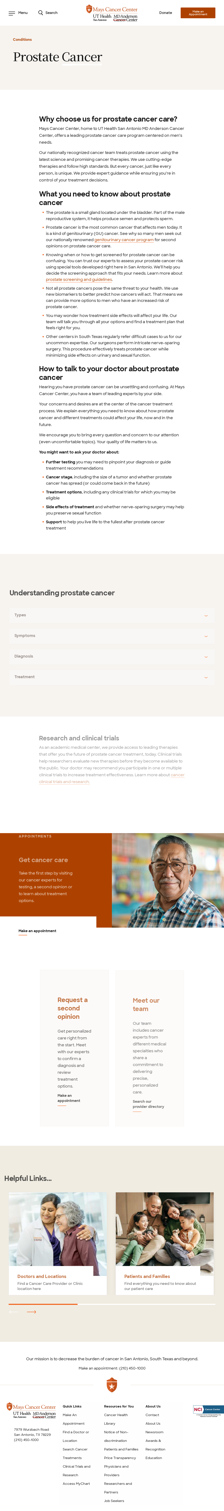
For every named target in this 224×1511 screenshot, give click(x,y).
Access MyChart (76, 1484)
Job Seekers (114, 1501)
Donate (165, 13)
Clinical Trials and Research (76, 1470)
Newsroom (154, 1432)
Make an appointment (37, 931)
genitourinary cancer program (124, 239)
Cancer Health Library (116, 1419)
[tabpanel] (74, 1050)
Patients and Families (121, 1449)
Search (48, 12)
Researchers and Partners (118, 1488)
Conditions (22, 39)
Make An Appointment (74, 1419)
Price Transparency (120, 1458)
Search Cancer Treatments (75, 1453)
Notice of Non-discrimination (116, 1436)
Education (154, 1458)
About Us (153, 1423)
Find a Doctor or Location (76, 1436)
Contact (152, 1415)
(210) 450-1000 (26, 1440)
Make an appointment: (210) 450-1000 (112, 1368)
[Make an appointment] (168, 880)
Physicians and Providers (116, 1470)
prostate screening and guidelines (79, 279)
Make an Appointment (198, 13)
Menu (18, 12)
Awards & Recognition (155, 1445)
